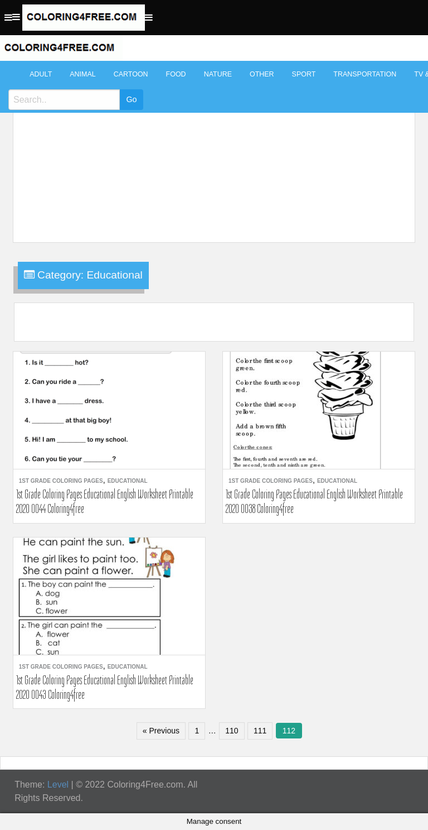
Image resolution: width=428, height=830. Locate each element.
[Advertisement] (211, 146)
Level (58, 784)
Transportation (364, 74)
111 (260, 730)
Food (176, 74)
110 (231, 730)
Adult (41, 74)
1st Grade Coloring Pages (61, 481)
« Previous (161, 730)
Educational (128, 481)
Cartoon (131, 74)
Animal (82, 74)
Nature (218, 74)
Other (262, 74)
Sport (304, 74)
